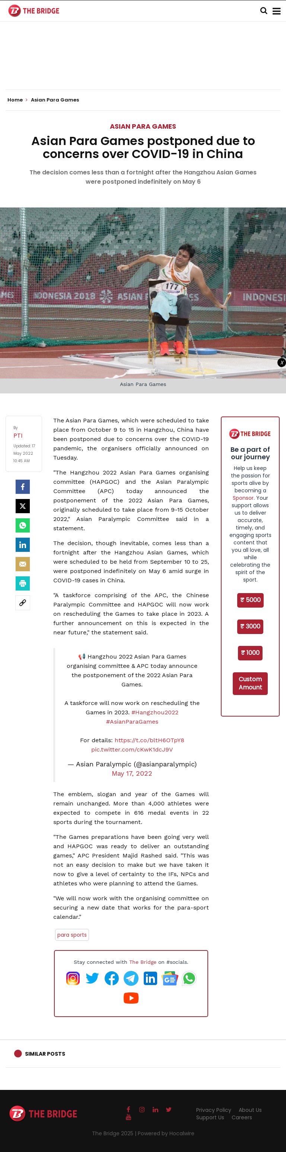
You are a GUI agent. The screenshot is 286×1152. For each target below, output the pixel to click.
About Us (250, 1110)
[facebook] (22, 486)
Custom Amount (250, 683)
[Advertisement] (143, 67)
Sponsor (243, 498)
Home (17, 100)
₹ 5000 (250, 600)
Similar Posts (45, 1054)
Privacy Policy (213, 1110)
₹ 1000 (250, 653)
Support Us (210, 1117)
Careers (242, 1117)
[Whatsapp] (22, 525)
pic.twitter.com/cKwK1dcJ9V (132, 749)
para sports (72, 935)
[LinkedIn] (22, 544)
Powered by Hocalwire (166, 1133)
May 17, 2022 (132, 773)
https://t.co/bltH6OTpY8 (149, 740)
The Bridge (142, 962)
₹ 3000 (250, 626)
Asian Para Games (143, 126)
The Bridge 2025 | (115, 1133)
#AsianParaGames (132, 721)
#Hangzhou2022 (154, 712)
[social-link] (22, 602)
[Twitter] (22, 506)
